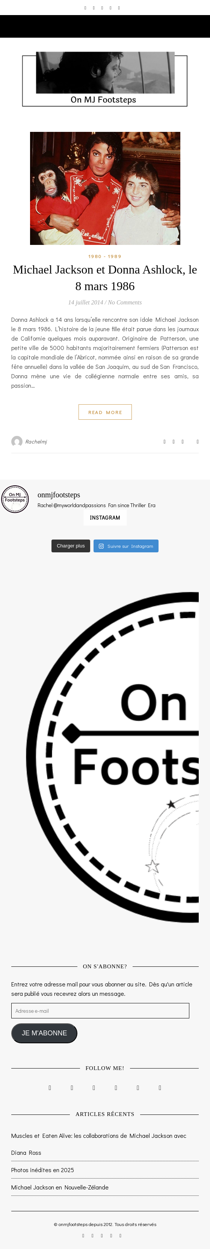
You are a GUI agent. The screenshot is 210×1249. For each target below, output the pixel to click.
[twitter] (102, 8)
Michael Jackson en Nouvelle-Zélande (60, 1187)
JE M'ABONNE (44, 1033)
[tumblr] (119, 8)
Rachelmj (36, 441)
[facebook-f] (94, 8)
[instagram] (86, 8)
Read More (105, 412)
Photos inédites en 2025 (42, 1170)
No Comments (125, 302)
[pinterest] (111, 8)
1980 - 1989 (105, 256)
